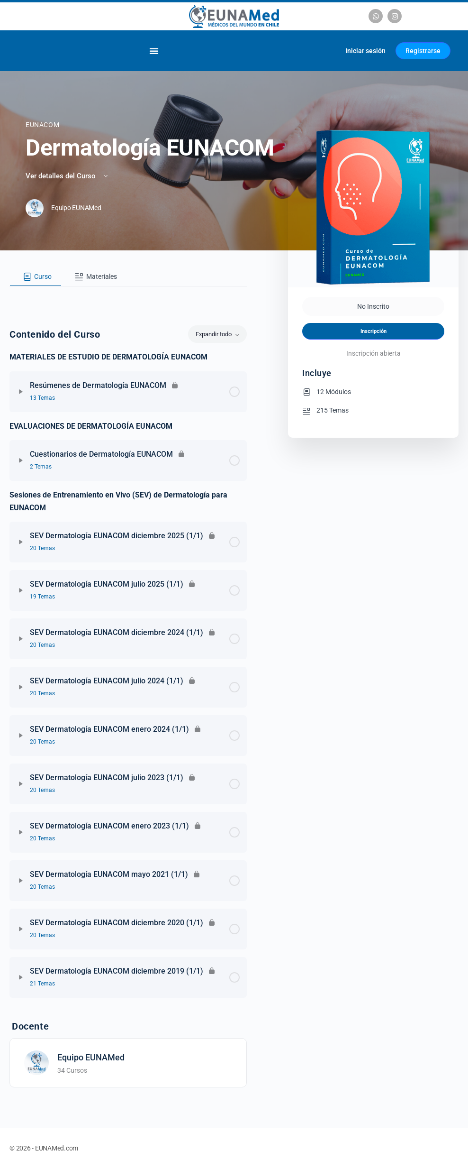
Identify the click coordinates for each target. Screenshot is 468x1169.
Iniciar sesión (365, 51)
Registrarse (423, 51)
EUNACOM (42, 125)
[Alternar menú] (154, 51)
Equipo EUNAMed (91, 1057)
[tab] (35, 277)
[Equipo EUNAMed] (36, 1062)
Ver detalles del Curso (67, 176)
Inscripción (373, 331)
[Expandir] (21, 391)
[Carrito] (326, 51)
